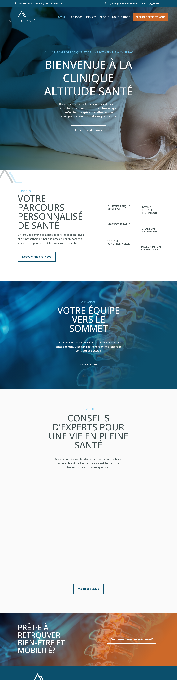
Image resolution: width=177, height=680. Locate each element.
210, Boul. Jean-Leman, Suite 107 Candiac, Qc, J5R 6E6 (133, 3)
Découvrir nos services (38, 257)
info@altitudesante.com (51, 3)
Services (90, 17)
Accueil (63, 17)
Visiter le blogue (88, 570)
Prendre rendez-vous (150, 17)
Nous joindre (121, 17)
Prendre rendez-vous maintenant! (126, 621)
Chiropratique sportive (118, 208)
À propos (76, 17)
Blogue (104, 17)
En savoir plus (88, 366)
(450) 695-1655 (25, 3)
